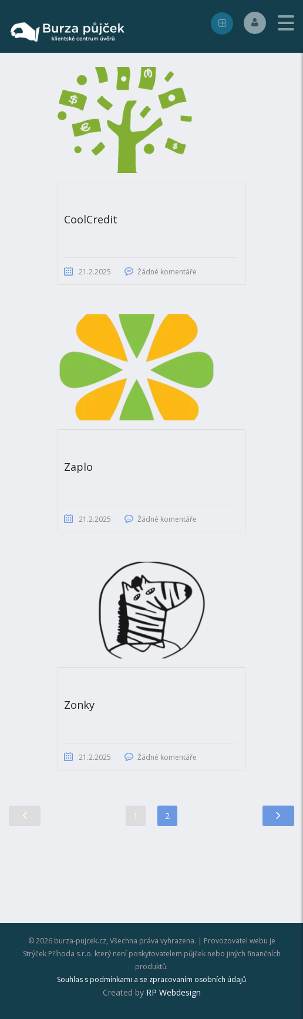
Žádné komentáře (167, 272)
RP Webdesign (173, 992)
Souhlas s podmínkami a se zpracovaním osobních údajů (151, 979)
